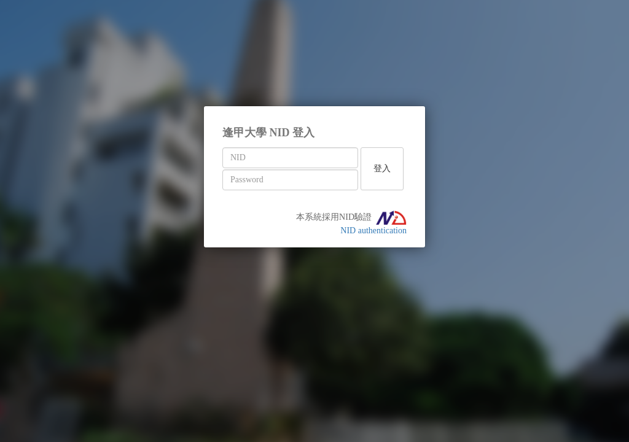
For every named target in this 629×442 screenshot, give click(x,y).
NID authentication (373, 230)
